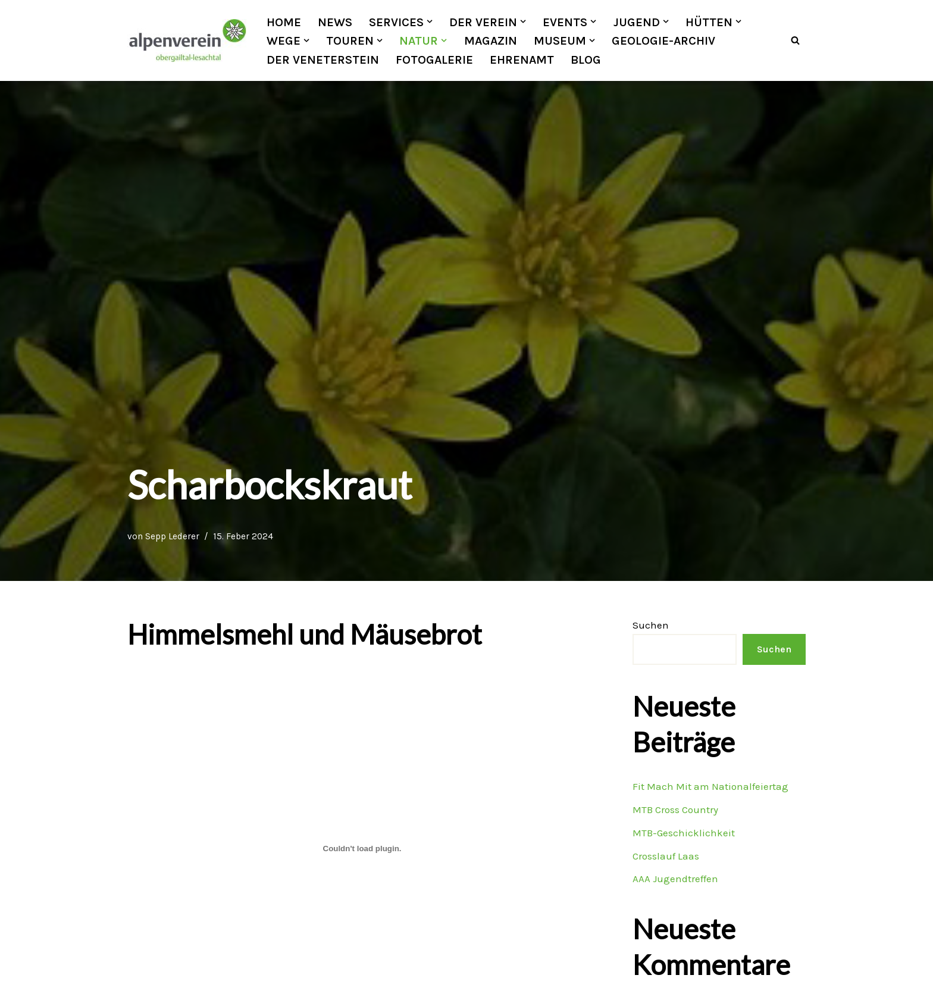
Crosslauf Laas (666, 856)
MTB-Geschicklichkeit (684, 833)
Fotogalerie (434, 59)
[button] (430, 21)
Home (284, 22)
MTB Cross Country (675, 809)
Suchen (651, 625)
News (335, 22)
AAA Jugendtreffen (675, 879)
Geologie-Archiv (663, 40)
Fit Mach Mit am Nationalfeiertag (710, 786)
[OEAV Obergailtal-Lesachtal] (186, 40)
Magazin (490, 40)
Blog (586, 59)
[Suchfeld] (795, 40)
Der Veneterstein (323, 59)
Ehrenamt (522, 59)
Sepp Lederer (172, 536)
